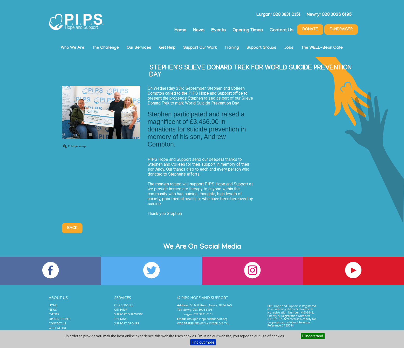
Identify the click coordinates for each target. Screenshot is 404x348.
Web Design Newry (191, 323)
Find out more (203, 342)
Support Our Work (200, 48)
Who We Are (72, 48)
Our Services (139, 48)
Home (180, 30)
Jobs (288, 48)
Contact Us (281, 30)
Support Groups (261, 48)
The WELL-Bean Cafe (322, 48)
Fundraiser (341, 29)
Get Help (167, 48)
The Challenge (105, 48)
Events (218, 30)
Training (231, 48)
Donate (310, 29)
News (198, 30)
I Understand (312, 336)
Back (72, 228)
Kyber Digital (219, 323)
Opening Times (247, 30)
